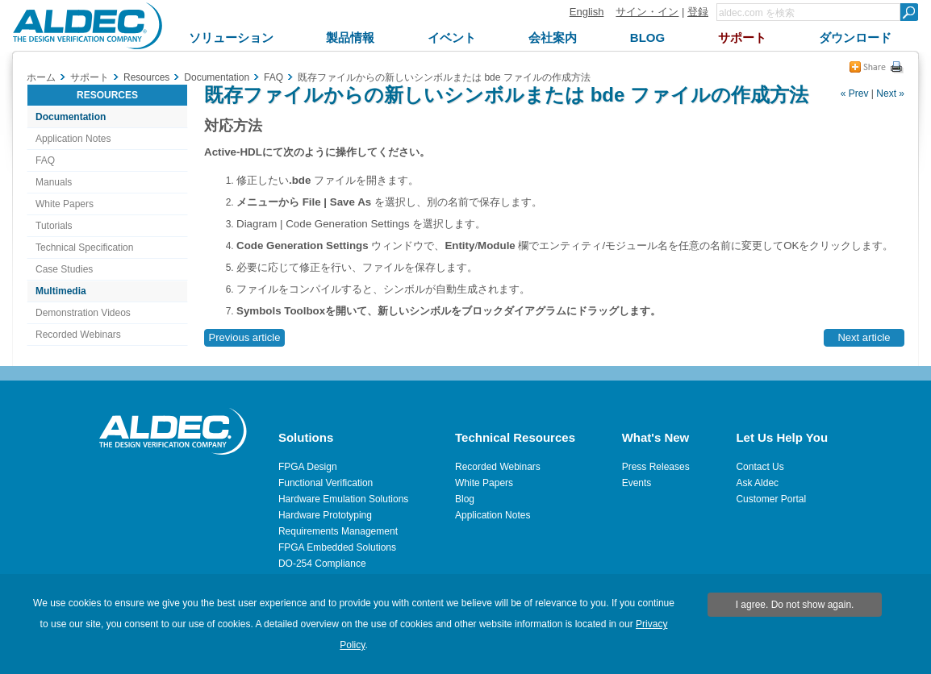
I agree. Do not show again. (795, 604)
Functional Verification (325, 483)
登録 (697, 12)
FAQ (45, 160)
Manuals (53, 182)
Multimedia (60, 291)
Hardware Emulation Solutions (343, 499)
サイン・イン (647, 12)
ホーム (41, 77)
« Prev (855, 93)
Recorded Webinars (78, 334)
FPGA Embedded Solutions (337, 547)
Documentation (70, 117)
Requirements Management (338, 531)
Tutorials (54, 225)
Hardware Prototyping (325, 515)
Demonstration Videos (83, 312)
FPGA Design (307, 466)
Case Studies (64, 269)
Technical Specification (84, 247)
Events (637, 483)
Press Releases (656, 466)
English (587, 12)
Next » (890, 93)
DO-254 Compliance (322, 563)
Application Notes (73, 138)
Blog (464, 499)
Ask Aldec (757, 483)
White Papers (64, 204)
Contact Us (759, 466)
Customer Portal (771, 499)
